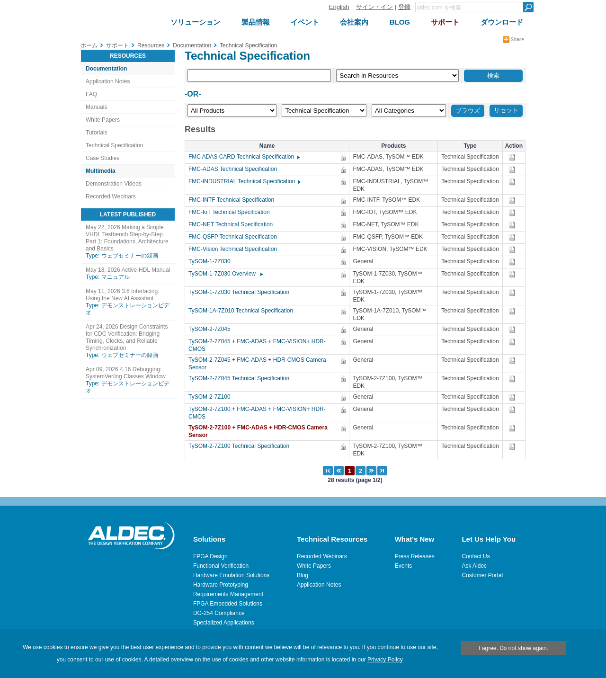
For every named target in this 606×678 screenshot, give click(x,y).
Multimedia (101, 171)
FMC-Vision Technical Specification (235, 249)
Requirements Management (228, 594)
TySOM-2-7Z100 (211, 396)
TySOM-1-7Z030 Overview (225, 273)
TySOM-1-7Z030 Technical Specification (241, 292)
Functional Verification (221, 565)
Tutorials (96, 132)
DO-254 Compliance (219, 613)
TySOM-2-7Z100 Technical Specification (241, 446)
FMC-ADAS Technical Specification (235, 169)
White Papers (103, 119)
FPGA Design (210, 556)
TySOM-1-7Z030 (211, 261)
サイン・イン (374, 6)
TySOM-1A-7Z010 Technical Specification (243, 310)
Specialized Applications (223, 622)
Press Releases (415, 556)
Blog (302, 575)
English (339, 6)
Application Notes (108, 81)
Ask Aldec (474, 565)
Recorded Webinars (111, 196)
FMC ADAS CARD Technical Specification (243, 156)
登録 (404, 6)
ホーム (89, 45)
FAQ (91, 94)
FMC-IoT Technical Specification (231, 212)
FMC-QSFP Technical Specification (235, 236)
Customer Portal (482, 575)
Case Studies (102, 158)
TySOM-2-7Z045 (211, 329)
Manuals (96, 107)
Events (403, 565)
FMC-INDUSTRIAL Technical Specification (244, 181)
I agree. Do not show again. (513, 648)
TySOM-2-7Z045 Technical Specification (241, 378)
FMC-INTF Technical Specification (233, 199)
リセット (506, 110)
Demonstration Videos (114, 183)
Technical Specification (114, 145)
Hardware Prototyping (220, 584)
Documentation (106, 68)
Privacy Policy (384, 659)
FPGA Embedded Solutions (227, 603)
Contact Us (476, 556)
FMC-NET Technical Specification (232, 224)
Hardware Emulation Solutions (231, 575)
